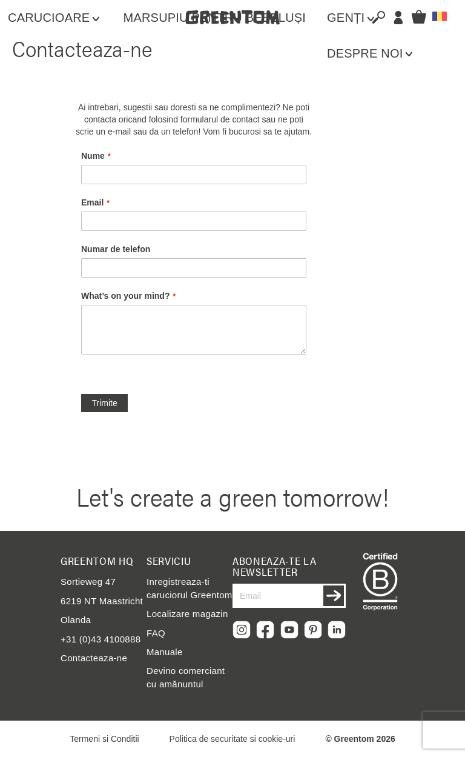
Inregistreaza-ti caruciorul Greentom (189, 587)
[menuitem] (59, 18)
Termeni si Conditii (104, 739)
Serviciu (169, 560)
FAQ (156, 633)
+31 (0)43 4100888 (100, 639)
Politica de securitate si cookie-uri (232, 739)
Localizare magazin (187, 614)
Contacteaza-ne (94, 658)
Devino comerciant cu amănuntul (186, 677)
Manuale (165, 652)
